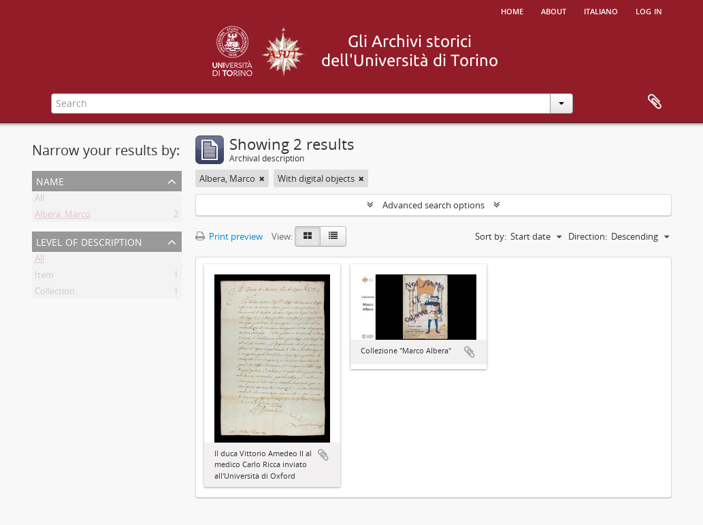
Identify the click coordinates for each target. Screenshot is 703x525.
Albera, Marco (63, 216)
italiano (601, 10)
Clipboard (655, 102)
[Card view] (308, 236)
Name (50, 180)
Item (44, 277)
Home (512, 10)
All (39, 200)
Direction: (587, 236)
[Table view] (333, 236)
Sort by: (490, 236)
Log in (649, 10)
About (553, 10)
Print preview (229, 236)
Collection (55, 293)
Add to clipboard (323, 455)
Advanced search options (433, 205)
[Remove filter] (262, 178)
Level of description (89, 241)
